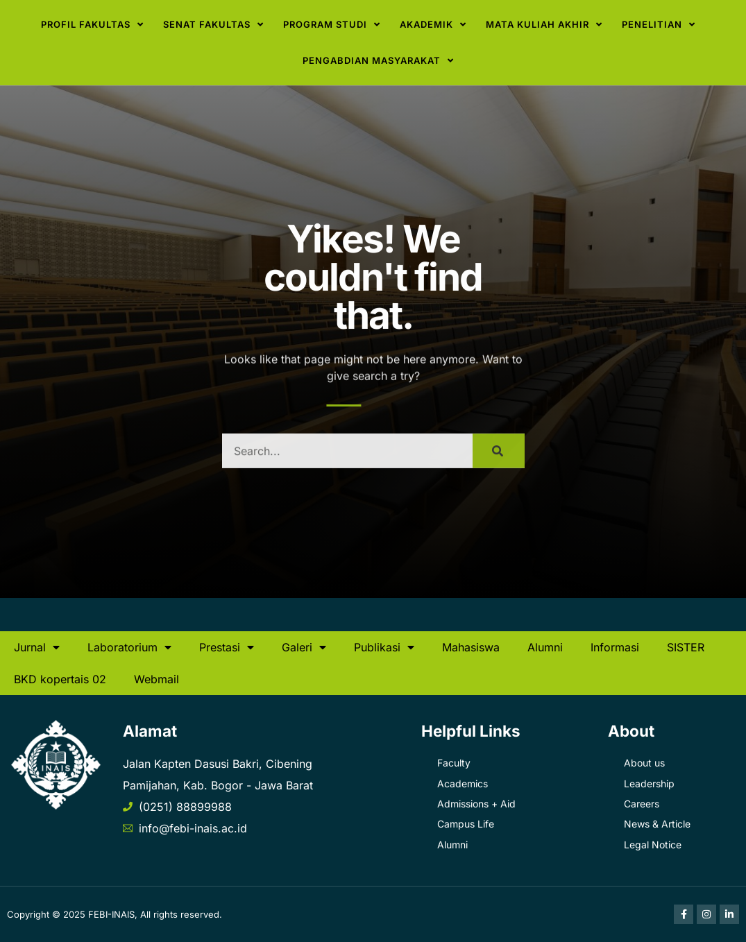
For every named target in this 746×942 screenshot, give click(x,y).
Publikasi (384, 647)
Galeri (304, 647)
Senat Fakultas (213, 24)
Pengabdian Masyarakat (378, 60)
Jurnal (37, 647)
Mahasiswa (471, 647)
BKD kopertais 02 (60, 679)
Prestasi (226, 647)
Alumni (545, 647)
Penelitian (658, 24)
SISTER (685, 647)
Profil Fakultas (92, 24)
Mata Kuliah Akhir (544, 24)
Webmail (156, 679)
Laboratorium (129, 647)
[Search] (499, 462)
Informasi (615, 647)
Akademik (433, 24)
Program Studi (331, 24)
